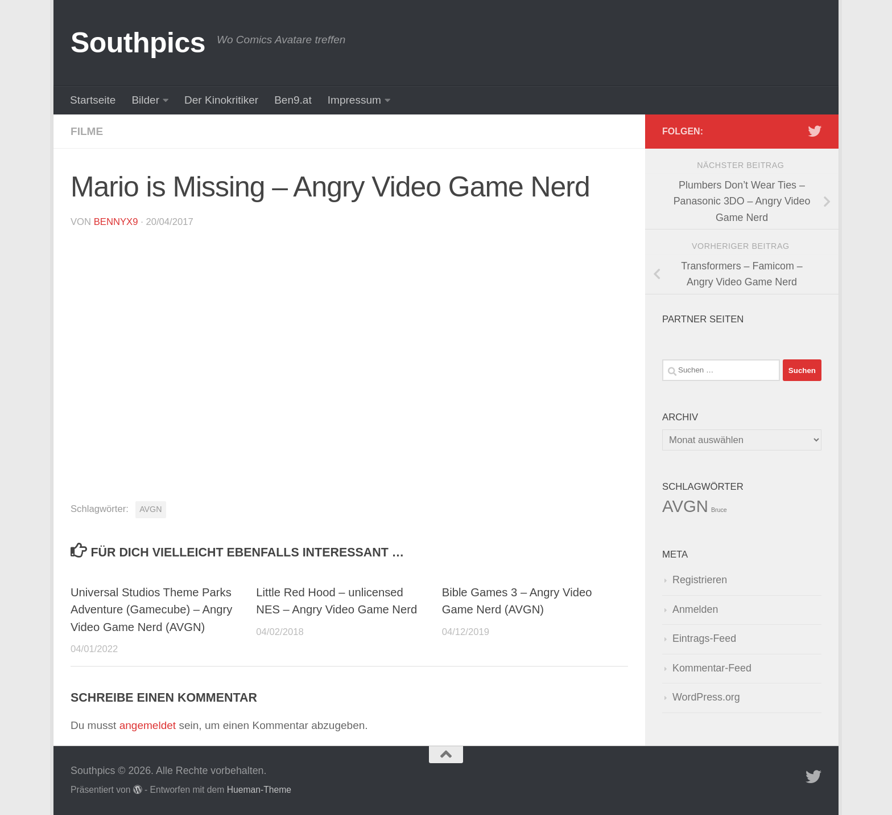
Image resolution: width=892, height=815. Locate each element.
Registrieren (699, 579)
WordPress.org (706, 697)
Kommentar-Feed (711, 668)
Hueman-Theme (259, 789)
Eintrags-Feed (704, 638)
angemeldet (147, 725)
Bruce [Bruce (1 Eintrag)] (719, 509)
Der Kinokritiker (221, 100)
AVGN (150, 509)
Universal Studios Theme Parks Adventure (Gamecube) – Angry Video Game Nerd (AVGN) (151, 609)
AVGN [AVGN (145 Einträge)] (685, 506)
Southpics (138, 43)
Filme (87, 131)
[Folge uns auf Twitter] (814, 131)
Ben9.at (293, 100)
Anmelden (695, 609)
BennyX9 (116, 221)
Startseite (92, 100)
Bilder (145, 100)
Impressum (354, 100)
